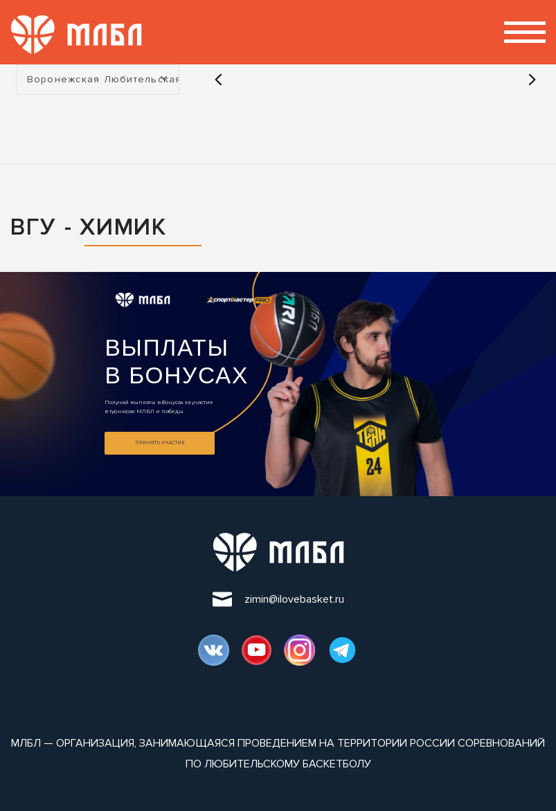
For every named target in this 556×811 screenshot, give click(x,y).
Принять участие (160, 443)
